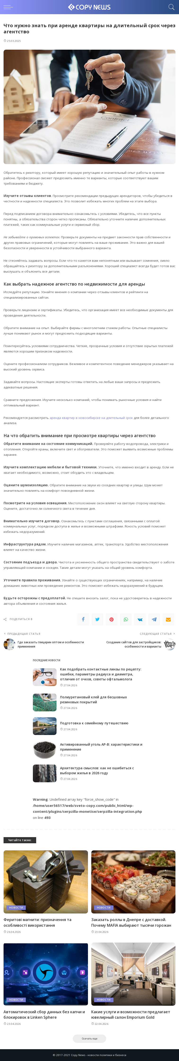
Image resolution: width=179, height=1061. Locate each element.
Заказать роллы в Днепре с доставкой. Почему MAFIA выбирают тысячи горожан (131, 922)
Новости (16, 907)
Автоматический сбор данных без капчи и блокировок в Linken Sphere (44, 1014)
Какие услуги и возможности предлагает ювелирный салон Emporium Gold (130, 1014)
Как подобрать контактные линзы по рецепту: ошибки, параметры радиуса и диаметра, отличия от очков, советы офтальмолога (100, 674)
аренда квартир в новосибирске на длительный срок (91, 418)
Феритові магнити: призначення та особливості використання (37, 922)
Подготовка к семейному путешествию (94, 723)
